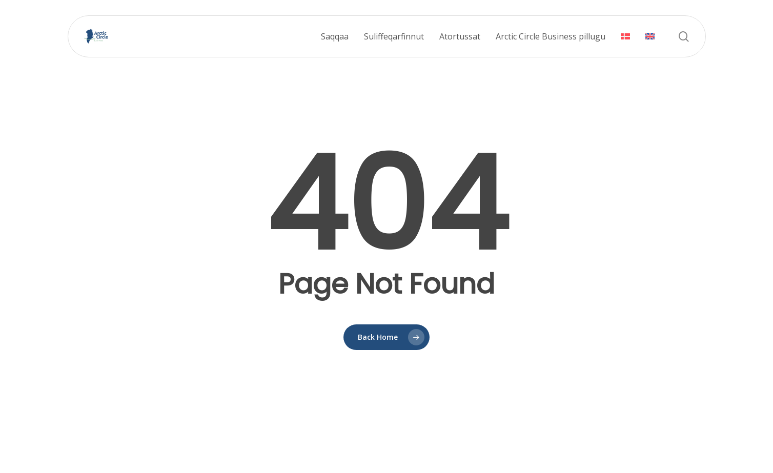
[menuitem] (625, 37)
